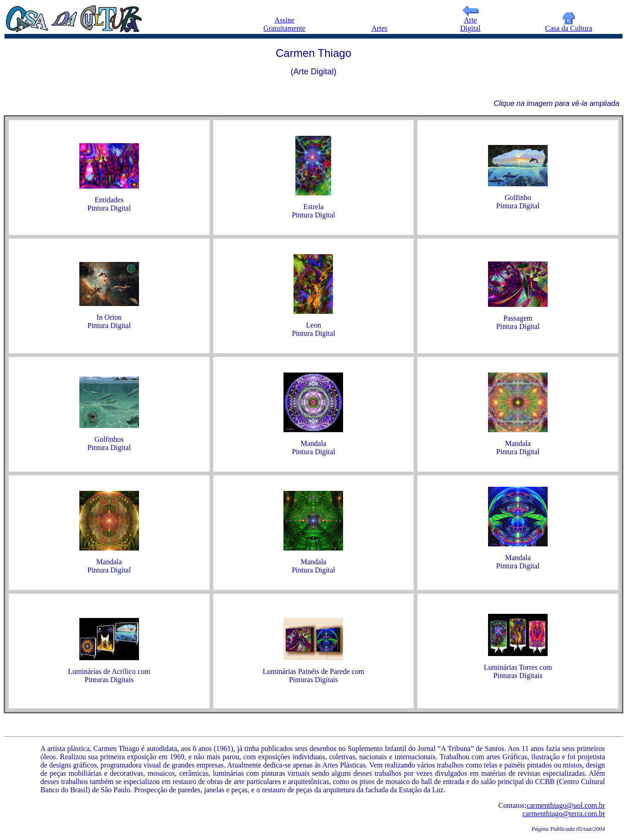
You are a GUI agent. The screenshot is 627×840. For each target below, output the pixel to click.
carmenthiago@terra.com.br (563, 814)
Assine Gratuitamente (284, 24)
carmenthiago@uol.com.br (566, 805)
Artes (380, 28)
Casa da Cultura (568, 25)
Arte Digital (470, 21)
